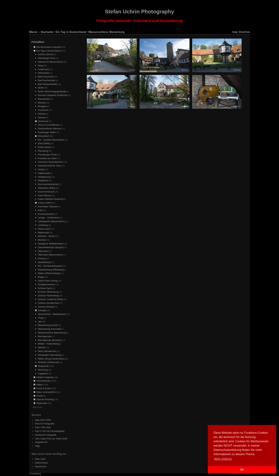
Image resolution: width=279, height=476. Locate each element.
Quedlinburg (44, 262)
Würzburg (43, 369)
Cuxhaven (43, 110)
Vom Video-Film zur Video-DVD (51, 438)
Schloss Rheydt (46, 306)
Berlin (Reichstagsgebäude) (52, 91)
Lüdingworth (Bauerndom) (51, 221)
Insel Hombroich (46, 191)
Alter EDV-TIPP (43, 420)
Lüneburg (43, 225)
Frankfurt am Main (47, 158)
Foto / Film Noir (43, 427)
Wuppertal (43, 366)
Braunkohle (44, 99)
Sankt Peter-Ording (48, 280)
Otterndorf (43, 251)
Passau (42, 258)
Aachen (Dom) (45, 54)
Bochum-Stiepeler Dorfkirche (52, 95)
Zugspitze (43, 373)
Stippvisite (41, 403)
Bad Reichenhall (46, 80)
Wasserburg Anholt (47, 325)
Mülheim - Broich (46, 236)
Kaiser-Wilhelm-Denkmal (50, 199)
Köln (40, 210)
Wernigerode (44, 336)
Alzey (40, 65)
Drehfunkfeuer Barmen (49, 128)
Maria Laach (44, 228)
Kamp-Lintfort (45, 202)
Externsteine (44, 147)
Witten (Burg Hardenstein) (51, 358)
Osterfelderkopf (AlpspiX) (51, 247)
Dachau (42, 113)
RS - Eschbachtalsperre (50, 266)
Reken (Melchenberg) (49, 273)
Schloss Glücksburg (48, 291)
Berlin (41, 87)
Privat (39, 395)
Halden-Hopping (44, 377)
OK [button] (242, 469)
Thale (41, 318)
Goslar (41, 169)
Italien (39, 384)
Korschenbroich (46, 214)
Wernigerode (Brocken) (50, 340)
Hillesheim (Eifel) (46, 188)
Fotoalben (37, 41)
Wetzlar (42, 347)
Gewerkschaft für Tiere (49, 165)
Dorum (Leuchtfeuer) (48, 124)
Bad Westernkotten (47, 84)
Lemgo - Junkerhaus (48, 217)
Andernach (43, 69)
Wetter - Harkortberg (48, 343)
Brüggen (42, 106)
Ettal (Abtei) (44, 143)
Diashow (244, 31)
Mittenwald (43, 232)
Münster (42, 240)
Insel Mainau (44, 195)
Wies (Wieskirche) (47, 351)
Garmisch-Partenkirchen (50, 162)
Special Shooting (45, 399)
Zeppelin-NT (41, 442)
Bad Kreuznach (46, 76)
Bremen (42, 102)
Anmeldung (35, 473)
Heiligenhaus (44, 177)
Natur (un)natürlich (46, 392)
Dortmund (43, 121)
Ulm (40, 321)
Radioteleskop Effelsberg (51, 269)
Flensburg (43, 151)
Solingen (42, 310)
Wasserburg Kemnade (49, 329)
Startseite (47, 32)
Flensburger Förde (47, 154)
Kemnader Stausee (48, 206)
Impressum (40, 466)
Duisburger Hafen (47, 132)
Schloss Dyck (45, 288)
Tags (37, 446)
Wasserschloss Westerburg (106, 32)
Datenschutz (41, 462)
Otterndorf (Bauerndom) (50, 254)
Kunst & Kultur (43, 388)
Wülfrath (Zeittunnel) (48, 362)
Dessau (42, 117)
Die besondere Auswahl (48, 47)
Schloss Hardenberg (48, 295)
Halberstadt (44, 173)
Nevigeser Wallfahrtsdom (51, 243)
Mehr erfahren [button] (223, 458)
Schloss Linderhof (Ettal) (50, 299)
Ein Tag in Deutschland (71, 32)
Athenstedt (43, 73)
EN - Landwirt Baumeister (51, 139)
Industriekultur (43, 380)
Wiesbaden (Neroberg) (49, 355)
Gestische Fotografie (45, 435)
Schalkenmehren (46, 284)
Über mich (40, 459)
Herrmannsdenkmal (48, 184)
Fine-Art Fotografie (44, 423)
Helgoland (43, 180)
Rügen (41, 277)
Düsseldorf (43, 136)
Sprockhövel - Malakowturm (52, 314)
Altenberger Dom (46, 58)
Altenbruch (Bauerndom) (50, 61)
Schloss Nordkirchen (48, 303)
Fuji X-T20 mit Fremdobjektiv (50, 431)
